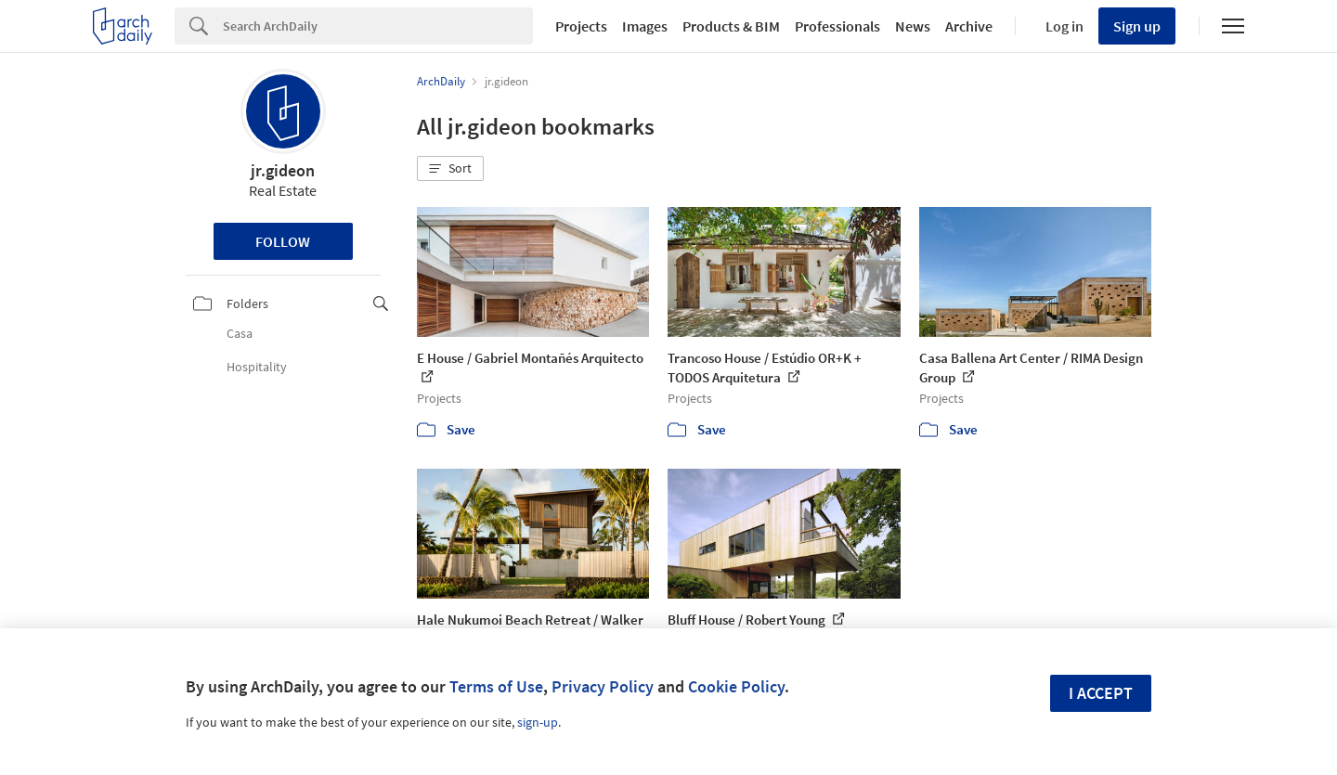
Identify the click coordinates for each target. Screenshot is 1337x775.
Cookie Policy (736, 686)
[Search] (378, 26)
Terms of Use (496, 686)
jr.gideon (283, 170)
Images (645, 26)
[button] (450, 169)
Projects (581, 26)
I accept (1101, 693)
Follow (282, 241)
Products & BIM (731, 26)
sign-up (537, 722)
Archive (969, 26)
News (912, 26)
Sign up (1137, 26)
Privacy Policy (603, 686)
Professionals (837, 26)
